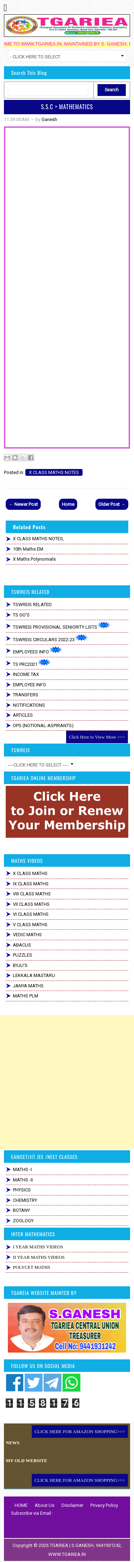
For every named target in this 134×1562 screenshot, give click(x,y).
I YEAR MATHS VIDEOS (38, 1246)
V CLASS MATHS (30, 924)
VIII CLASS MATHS (32, 893)
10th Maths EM (28, 549)
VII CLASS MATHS (31, 904)
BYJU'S (20, 965)
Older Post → (111, 504)
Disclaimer (72, 1505)
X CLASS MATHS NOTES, (38, 538)
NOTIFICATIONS (29, 705)
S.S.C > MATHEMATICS (67, 106)
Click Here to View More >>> (97, 737)
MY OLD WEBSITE (26, 1460)
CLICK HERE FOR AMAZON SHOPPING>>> (80, 1431)
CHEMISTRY (25, 1200)
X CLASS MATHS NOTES (54, 472)
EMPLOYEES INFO (38, 650)
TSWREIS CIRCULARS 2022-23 (50, 638)
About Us (44, 1505)
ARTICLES (23, 715)
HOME (21, 1505)
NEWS (12, 1442)
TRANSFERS (25, 694)
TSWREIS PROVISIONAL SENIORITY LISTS (62, 626)
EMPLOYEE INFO (29, 684)
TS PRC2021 (32, 663)
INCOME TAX (26, 674)
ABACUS (22, 945)
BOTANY (21, 1210)
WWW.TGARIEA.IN (67, 1554)
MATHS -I (22, 1169)
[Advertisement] (67, 1082)
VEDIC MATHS (27, 934)
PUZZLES (22, 955)
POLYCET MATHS (31, 1267)
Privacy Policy (104, 1505)
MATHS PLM (25, 995)
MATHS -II (23, 1180)
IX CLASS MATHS (31, 883)
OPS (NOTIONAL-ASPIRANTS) (43, 725)
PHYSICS (22, 1190)
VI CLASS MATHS (31, 914)
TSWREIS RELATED (32, 604)
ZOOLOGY (23, 1220)
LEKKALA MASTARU (34, 975)
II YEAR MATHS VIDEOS (39, 1257)
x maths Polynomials (34, 559)
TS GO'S (21, 615)
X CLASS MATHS (30, 873)
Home (68, 504)
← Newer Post (23, 504)
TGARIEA (59, 1545)
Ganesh (49, 119)
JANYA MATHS (28, 985)
